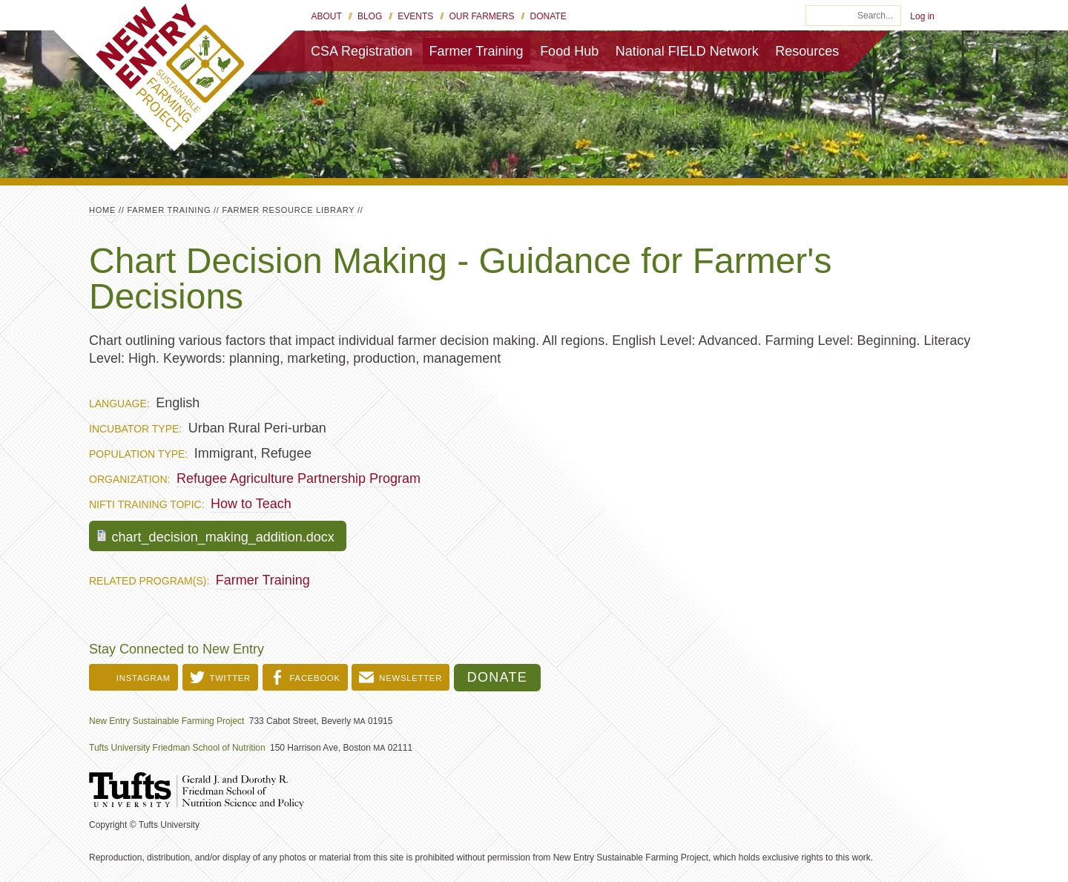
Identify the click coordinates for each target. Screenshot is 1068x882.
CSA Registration (361, 51)
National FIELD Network (687, 51)
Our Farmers (481, 16)
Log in (922, 16)
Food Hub (569, 51)
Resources (807, 51)
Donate (548, 16)
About (327, 16)
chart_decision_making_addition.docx (223, 537)
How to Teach (251, 503)
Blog (369, 16)
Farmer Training (476, 51)
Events (415, 16)
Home (102, 209)
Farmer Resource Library (288, 209)
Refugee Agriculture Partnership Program (299, 478)
